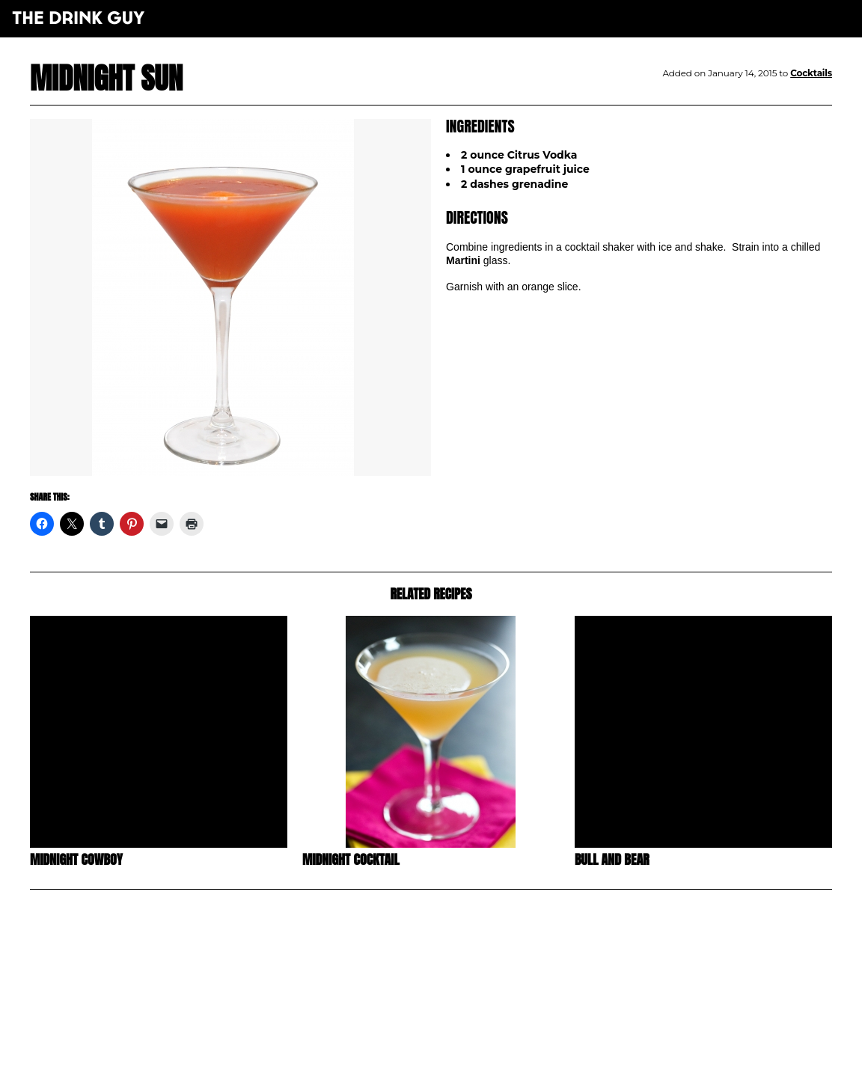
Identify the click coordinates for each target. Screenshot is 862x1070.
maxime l (451, 1050)
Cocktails (811, 73)
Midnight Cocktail (351, 859)
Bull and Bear (612, 859)
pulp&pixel (449, 1040)
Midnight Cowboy (76, 859)
